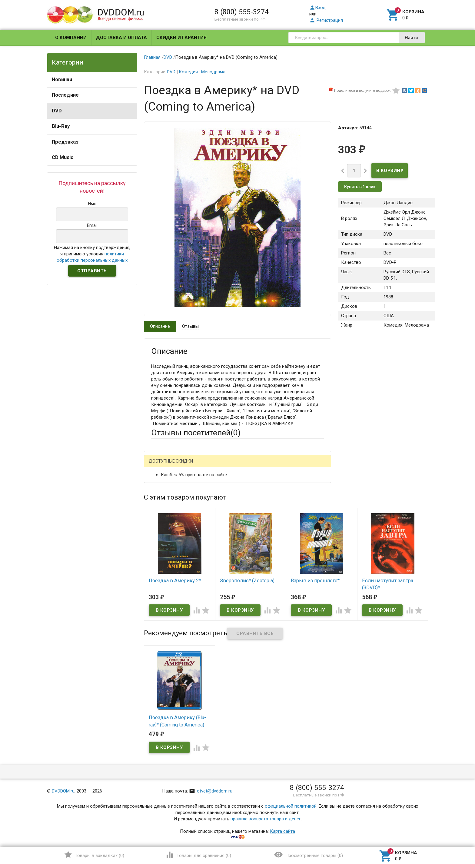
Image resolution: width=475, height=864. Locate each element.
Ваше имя (161, 487)
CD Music (62, 157)
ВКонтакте (227, 465)
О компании (71, 37)
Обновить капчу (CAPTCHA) (227, 626)
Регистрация (326, 20)
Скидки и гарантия (181, 37)
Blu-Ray (61, 126)
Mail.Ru (190, 465)
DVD (57, 111)
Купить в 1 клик (360, 186)
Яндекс (264, 465)
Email (156, 503)
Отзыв (157, 553)
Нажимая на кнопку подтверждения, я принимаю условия (92, 254)
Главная (152, 57)
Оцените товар (166, 543)
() (94, 854)
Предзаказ (65, 142)
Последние (65, 95)
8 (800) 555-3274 (241, 12)
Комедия (188, 72)
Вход (317, 7)
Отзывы (190, 326)
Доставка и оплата (121, 37)
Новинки (62, 79)
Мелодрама (213, 72)
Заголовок (162, 526)
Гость (159, 465)
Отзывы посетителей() (196, 432)
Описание (160, 326)
